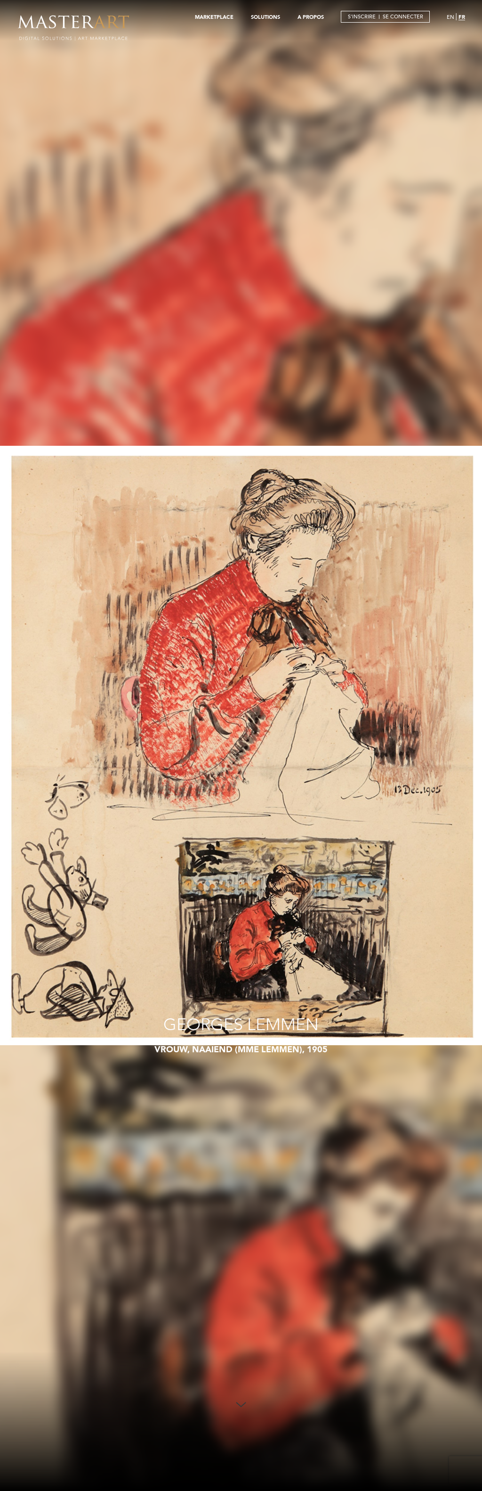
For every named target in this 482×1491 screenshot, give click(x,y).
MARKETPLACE (214, 17)
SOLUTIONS (265, 17)
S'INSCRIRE (362, 16)
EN (450, 17)
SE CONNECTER (403, 16)
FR (461, 17)
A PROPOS (310, 17)
